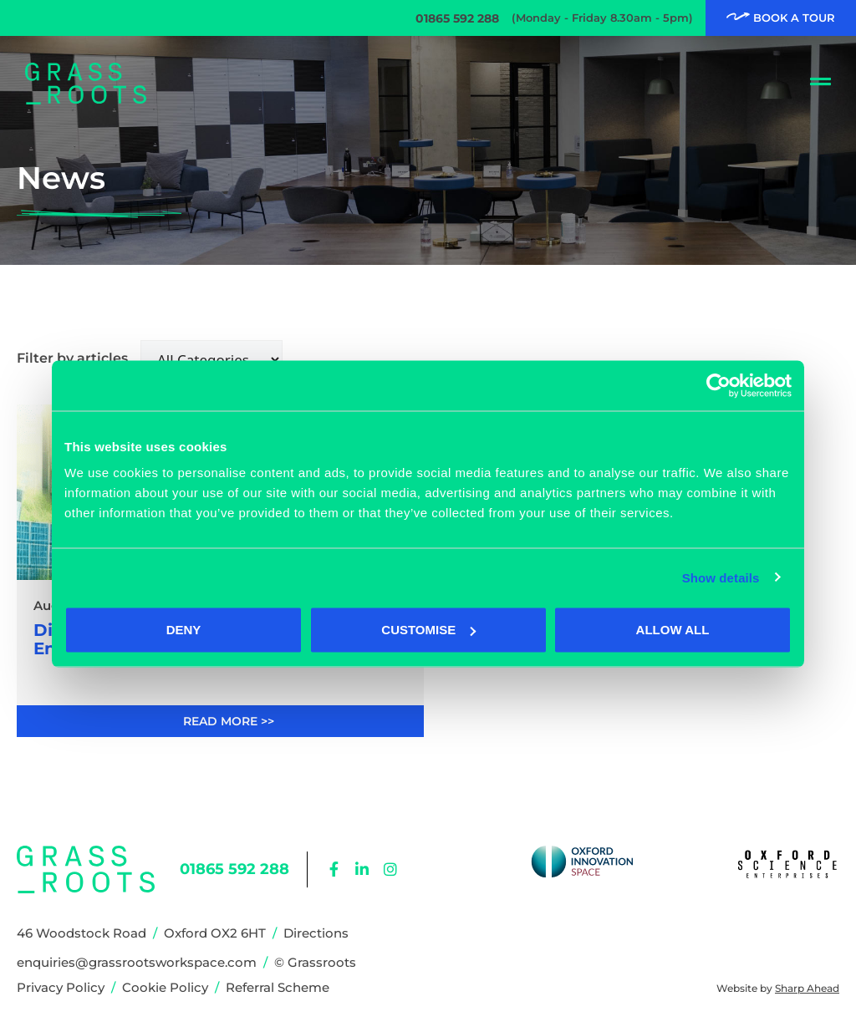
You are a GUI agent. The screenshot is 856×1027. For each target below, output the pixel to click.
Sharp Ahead (807, 988)
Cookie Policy (165, 987)
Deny (183, 630)
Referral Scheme (277, 987)
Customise (428, 630)
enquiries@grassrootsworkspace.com (137, 962)
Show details (721, 577)
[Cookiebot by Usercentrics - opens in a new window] (718, 385)
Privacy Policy (60, 987)
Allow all (673, 630)
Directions (316, 933)
